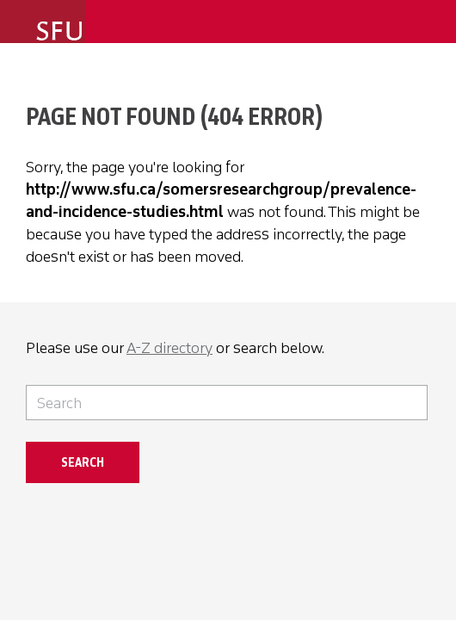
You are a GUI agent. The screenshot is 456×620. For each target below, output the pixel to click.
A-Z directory (169, 347)
